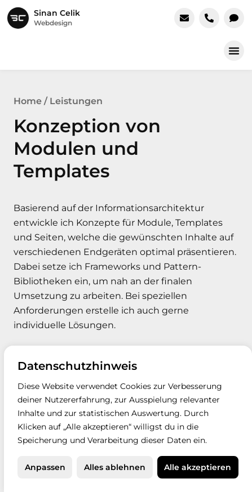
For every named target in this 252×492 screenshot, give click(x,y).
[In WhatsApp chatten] (234, 18)
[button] (234, 51)
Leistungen (76, 101)
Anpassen (45, 467)
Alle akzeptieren (197, 467)
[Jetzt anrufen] (209, 18)
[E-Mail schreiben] (184, 18)
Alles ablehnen (114, 467)
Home (28, 101)
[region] (128, 419)
